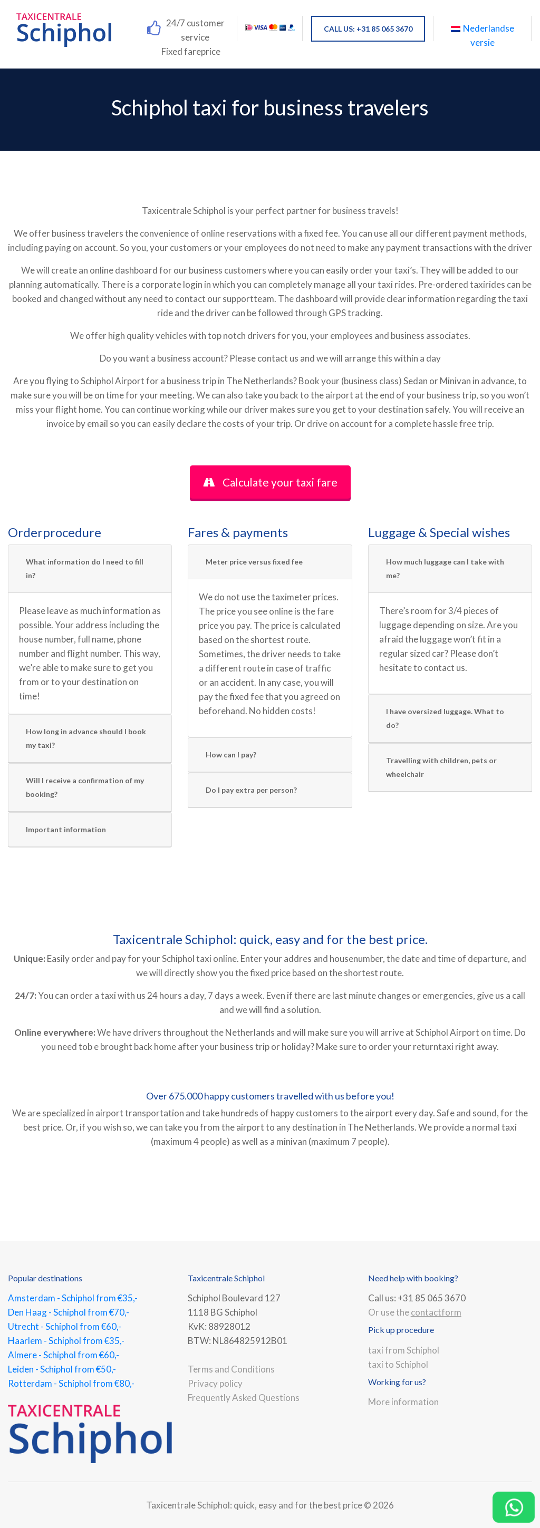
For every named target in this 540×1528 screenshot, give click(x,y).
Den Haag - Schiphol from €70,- (68, 1312)
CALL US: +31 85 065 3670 (368, 28)
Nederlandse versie (482, 35)
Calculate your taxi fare (270, 482)
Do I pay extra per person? (251, 789)
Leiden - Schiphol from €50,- (62, 1369)
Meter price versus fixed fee (254, 561)
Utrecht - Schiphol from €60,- (64, 1326)
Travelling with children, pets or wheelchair (441, 767)
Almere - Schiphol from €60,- (63, 1354)
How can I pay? (231, 754)
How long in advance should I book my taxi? (86, 738)
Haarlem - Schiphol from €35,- (66, 1340)
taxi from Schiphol (403, 1350)
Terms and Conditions (231, 1369)
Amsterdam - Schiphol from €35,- (73, 1297)
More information (403, 1401)
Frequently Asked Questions (244, 1397)
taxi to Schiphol (398, 1364)
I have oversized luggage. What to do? (445, 718)
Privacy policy (215, 1383)
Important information (66, 829)
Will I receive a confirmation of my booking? (85, 787)
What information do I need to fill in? (84, 568)
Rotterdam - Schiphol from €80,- (71, 1383)
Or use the (414, 1312)
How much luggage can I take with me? (445, 568)
